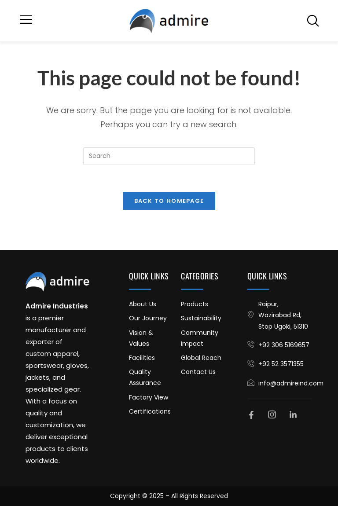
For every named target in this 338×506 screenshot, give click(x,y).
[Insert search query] (169, 156)
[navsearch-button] (313, 21)
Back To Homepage (169, 201)
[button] (26, 21)
